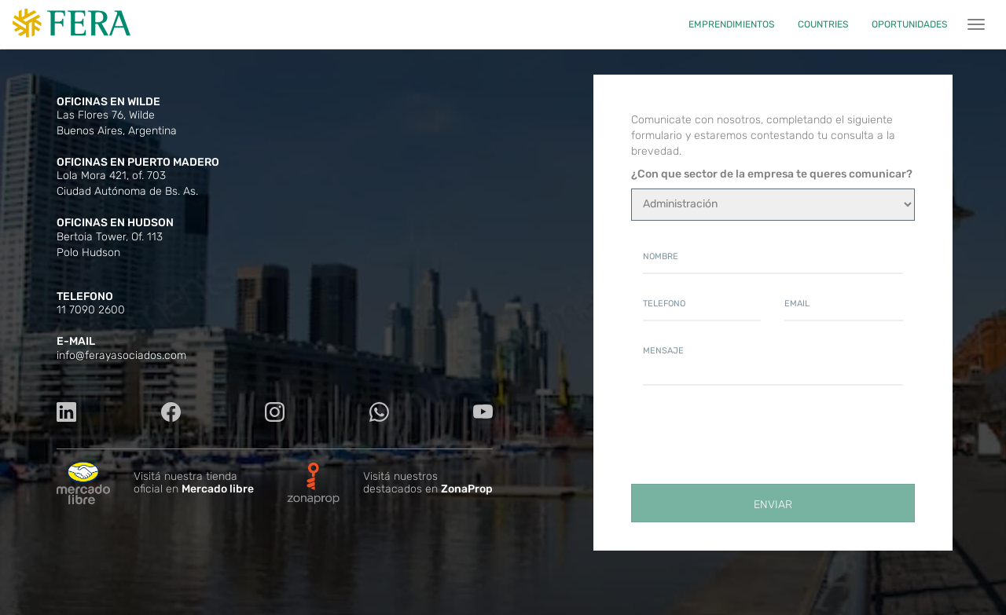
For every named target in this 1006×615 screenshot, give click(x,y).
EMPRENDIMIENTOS (731, 24)
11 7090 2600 (91, 310)
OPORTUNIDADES (909, 24)
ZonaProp (467, 489)
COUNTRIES (823, 24)
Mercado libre (218, 489)
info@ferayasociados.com (121, 355)
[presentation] (762, 439)
